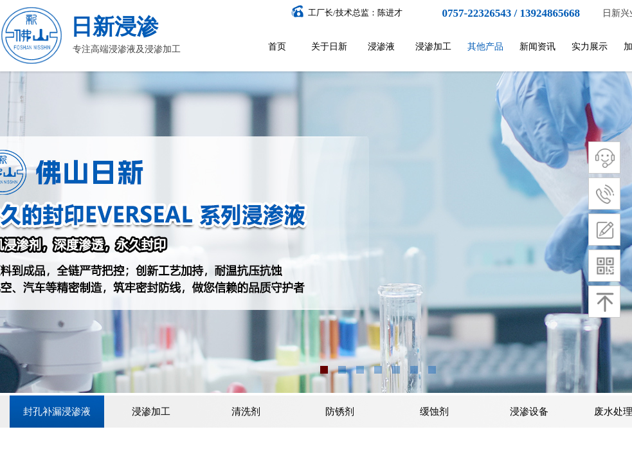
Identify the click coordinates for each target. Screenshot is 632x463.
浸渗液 (381, 46)
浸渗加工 (433, 46)
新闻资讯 (537, 46)
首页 (277, 46)
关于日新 (329, 46)
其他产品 (485, 46)
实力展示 (590, 46)
